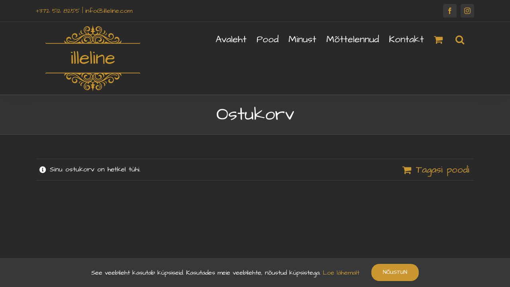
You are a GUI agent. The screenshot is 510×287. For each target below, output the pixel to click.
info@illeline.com (108, 10)
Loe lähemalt (339, 272)
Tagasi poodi (442, 170)
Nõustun (395, 272)
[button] (469, 38)
